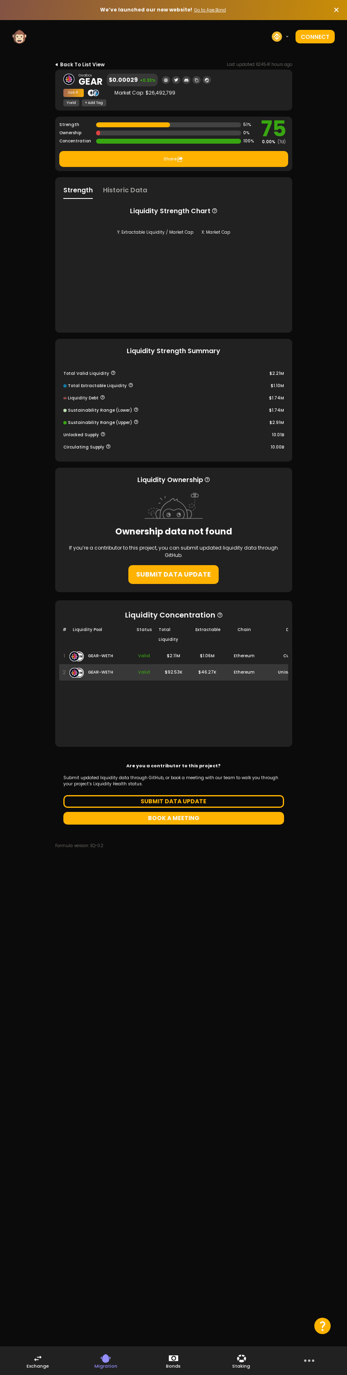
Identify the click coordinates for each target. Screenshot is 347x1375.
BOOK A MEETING (173, 903)
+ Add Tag (94, 103)
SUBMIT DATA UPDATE (173, 660)
